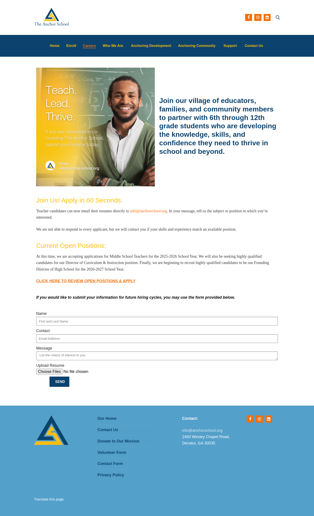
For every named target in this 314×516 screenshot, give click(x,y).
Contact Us (107, 430)
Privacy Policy (110, 475)
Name (41, 313)
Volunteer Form (111, 452)
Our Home (106, 418)
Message (44, 348)
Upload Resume (50, 365)
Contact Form (110, 463)
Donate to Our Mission (118, 441)
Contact (43, 331)
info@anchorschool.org (148, 211)
